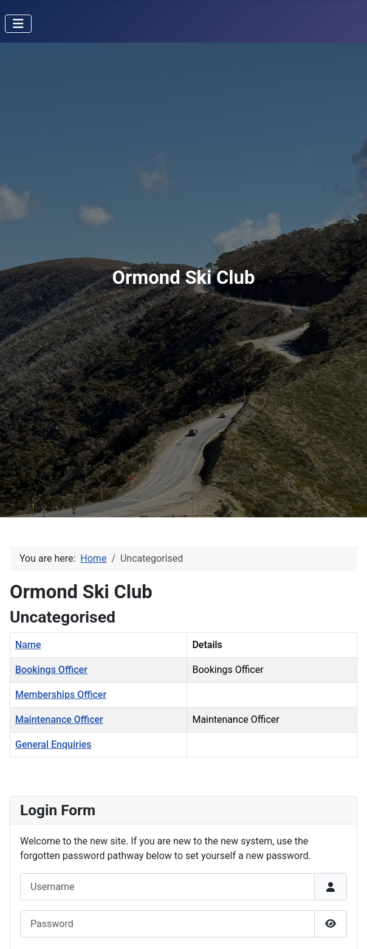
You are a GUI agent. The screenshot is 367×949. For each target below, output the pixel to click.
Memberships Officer (60, 694)
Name (28, 644)
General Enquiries (53, 744)
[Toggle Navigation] (18, 24)
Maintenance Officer (59, 719)
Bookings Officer (51, 669)
